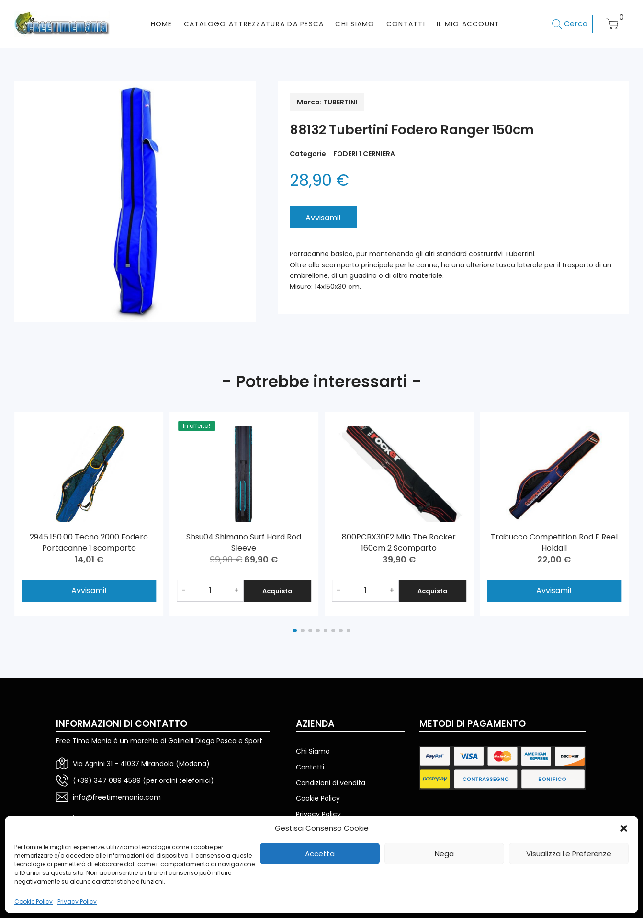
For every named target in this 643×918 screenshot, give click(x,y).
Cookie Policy (33, 902)
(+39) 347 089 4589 (107, 780)
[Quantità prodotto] (210, 591)
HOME (161, 24)
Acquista (277, 591)
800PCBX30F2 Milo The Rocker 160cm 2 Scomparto (399, 542)
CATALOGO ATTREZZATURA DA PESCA (254, 24)
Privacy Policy (77, 902)
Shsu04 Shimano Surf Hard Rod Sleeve (243, 542)
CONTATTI (405, 24)
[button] (624, 828)
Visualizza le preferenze (568, 854)
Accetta (320, 854)
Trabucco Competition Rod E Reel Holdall (554, 542)
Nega (444, 854)
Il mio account (468, 24)
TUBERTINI (340, 102)
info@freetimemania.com (117, 797)
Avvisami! (554, 590)
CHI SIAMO (354, 24)
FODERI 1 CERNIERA (364, 154)
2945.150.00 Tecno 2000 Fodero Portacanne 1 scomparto (89, 542)
